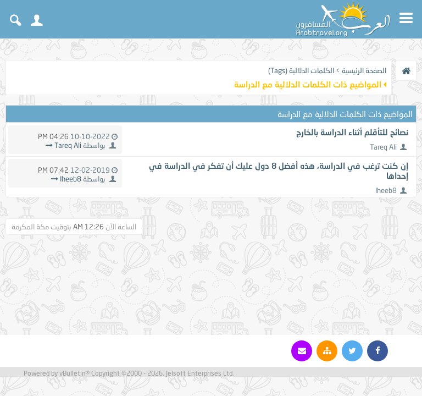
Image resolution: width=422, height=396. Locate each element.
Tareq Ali (383, 146)
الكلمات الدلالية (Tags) (301, 70)
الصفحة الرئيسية (364, 70)
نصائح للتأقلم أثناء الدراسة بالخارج (352, 132)
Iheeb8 (386, 190)
